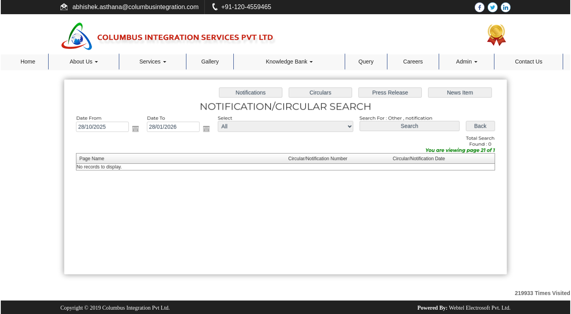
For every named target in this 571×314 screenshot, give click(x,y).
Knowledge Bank (289, 61)
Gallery (210, 61)
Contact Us (528, 61)
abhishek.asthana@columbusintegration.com (135, 7)
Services (152, 61)
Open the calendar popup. (139, 129)
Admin (466, 61)
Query (366, 61)
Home (28, 61)
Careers (413, 61)
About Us (83, 61)
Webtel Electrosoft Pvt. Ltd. (480, 308)
